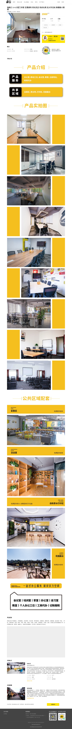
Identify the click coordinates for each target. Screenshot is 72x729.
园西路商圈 (9, 11)
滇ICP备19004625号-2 (36, 724)
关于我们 (41, 2)
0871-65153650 (33, 713)
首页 (14, 2)
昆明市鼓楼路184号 (48, 32)
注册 (58, 2)
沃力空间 (14, 11)
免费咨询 (53, 704)
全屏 (38, 14)
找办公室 (19, 2)
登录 (63, 2)
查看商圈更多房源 (30, 698)
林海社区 (18, 11)
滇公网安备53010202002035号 (36, 726)
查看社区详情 (29, 680)
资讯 (36, 2)
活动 (32, 2)
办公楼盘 (26, 2)
